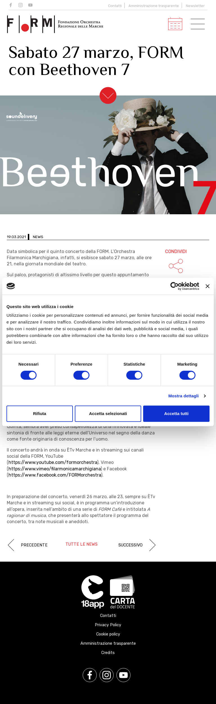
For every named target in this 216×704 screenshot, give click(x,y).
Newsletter (195, 6)
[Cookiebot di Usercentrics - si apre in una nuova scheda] (174, 286)
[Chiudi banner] (208, 286)
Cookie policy (108, 634)
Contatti (115, 6)
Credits (108, 652)
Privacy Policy (108, 625)
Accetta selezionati (108, 413)
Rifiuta (39, 413)
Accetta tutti (176, 413)
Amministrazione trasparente (154, 6)
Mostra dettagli (183, 395)
